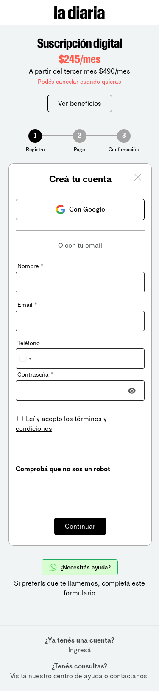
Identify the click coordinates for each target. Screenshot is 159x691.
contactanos (128, 676)
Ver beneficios (79, 103)
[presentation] (80, 490)
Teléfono (28, 343)
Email (27, 305)
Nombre (30, 266)
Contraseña (35, 375)
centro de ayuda (78, 676)
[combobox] (25, 358)
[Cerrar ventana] (138, 178)
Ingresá (79, 650)
